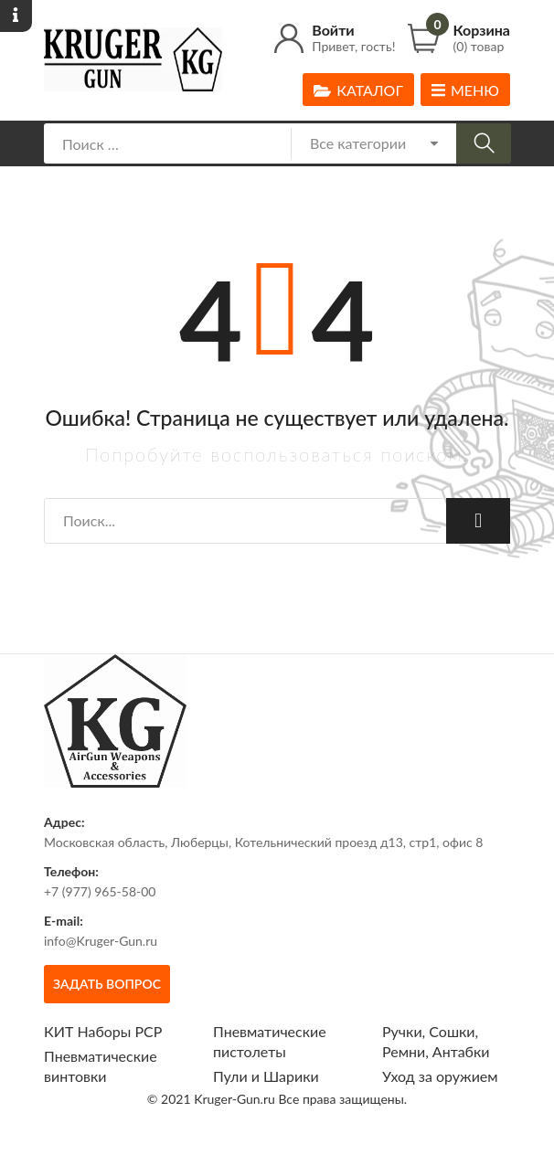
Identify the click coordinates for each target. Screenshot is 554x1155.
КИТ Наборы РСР (103, 1031)
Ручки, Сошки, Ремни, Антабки (435, 1041)
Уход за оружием (440, 1076)
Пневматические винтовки (100, 1066)
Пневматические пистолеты (269, 1041)
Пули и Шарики (266, 1076)
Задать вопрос (107, 983)
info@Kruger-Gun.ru (100, 940)
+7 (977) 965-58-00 (100, 891)
